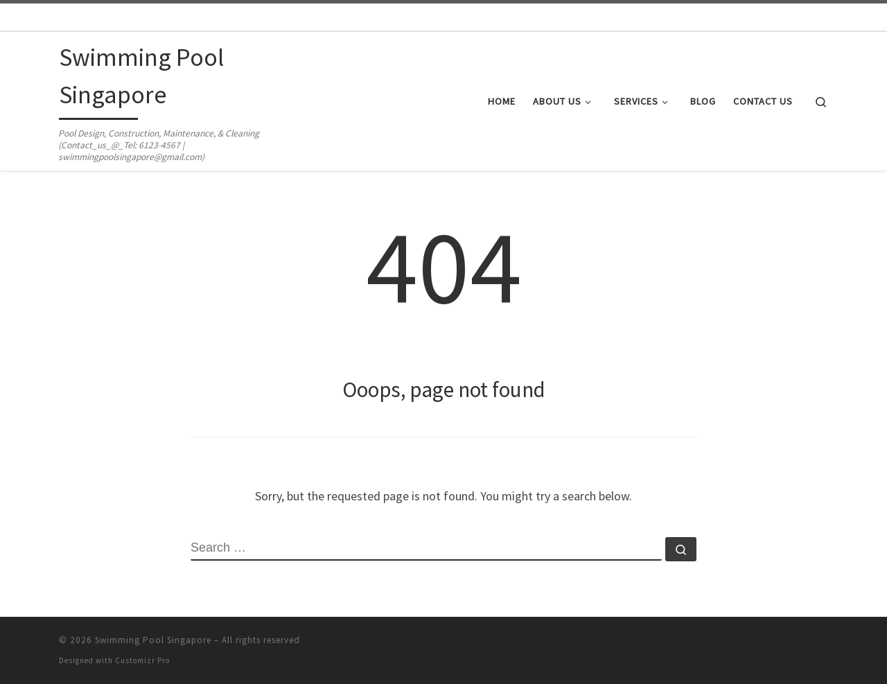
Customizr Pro (142, 660)
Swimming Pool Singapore (153, 640)
